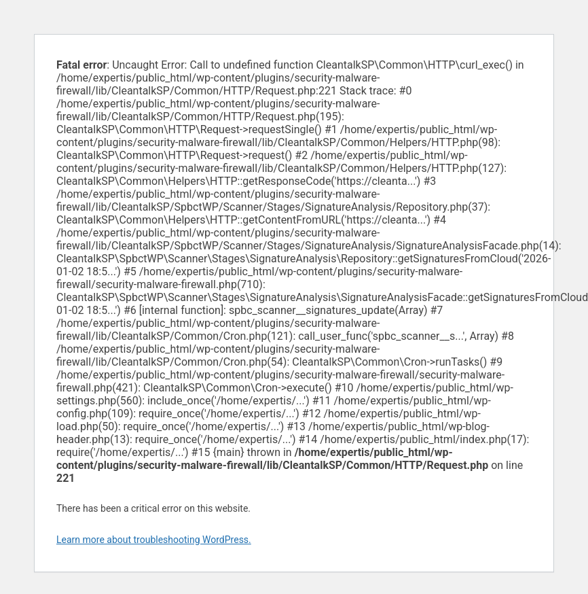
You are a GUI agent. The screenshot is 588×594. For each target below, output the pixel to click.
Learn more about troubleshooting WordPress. (153, 539)
